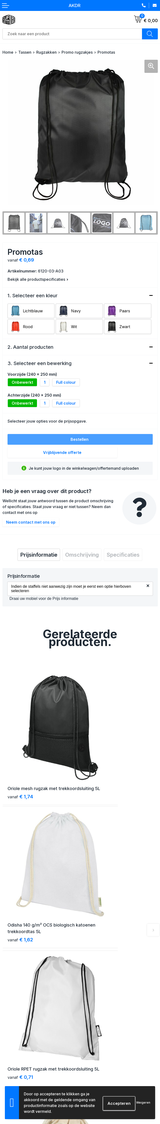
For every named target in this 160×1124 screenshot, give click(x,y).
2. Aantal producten (30, 347)
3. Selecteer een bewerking (39, 363)
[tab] (39, 555)
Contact (89, 979)
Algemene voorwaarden (102, 1049)
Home (7, 52)
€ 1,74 (20, 765)
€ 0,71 (20, 872)
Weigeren (143, 1102)
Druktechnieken (15, 1083)
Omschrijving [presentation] (82, 555)
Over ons (90, 970)
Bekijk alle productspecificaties (38, 279)
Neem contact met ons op (30, 522)
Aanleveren (12, 1075)
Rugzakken (46, 52)
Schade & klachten (98, 1075)
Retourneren (13, 1066)
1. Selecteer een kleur (33, 295)
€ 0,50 (98, 878)
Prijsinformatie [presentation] (38, 555)
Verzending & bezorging (23, 1049)
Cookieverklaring (96, 1057)
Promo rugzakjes (77, 52)
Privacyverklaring (97, 1066)
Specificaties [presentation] (123, 555)
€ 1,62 (98, 765)
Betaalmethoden (16, 1057)
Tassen (24, 52)
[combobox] (72, 33)
